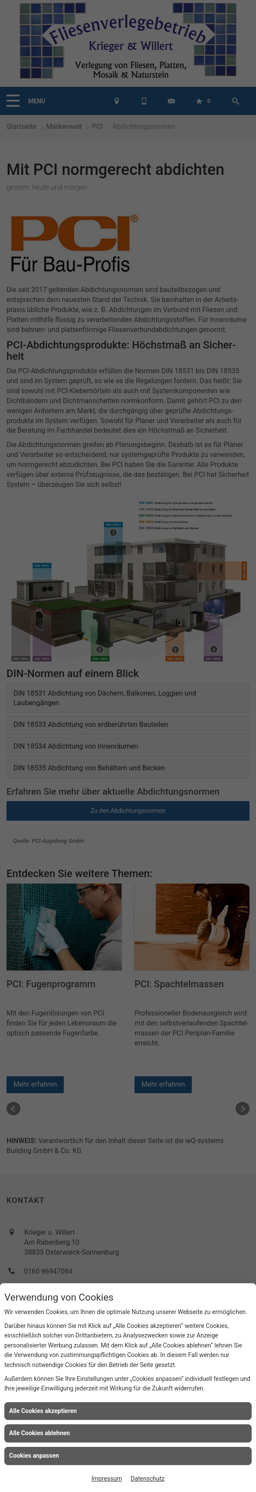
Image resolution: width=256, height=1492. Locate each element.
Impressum (107, 1478)
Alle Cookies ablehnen (39, 1433)
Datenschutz (147, 1478)
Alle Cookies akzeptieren (43, 1410)
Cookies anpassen (34, 1455)
